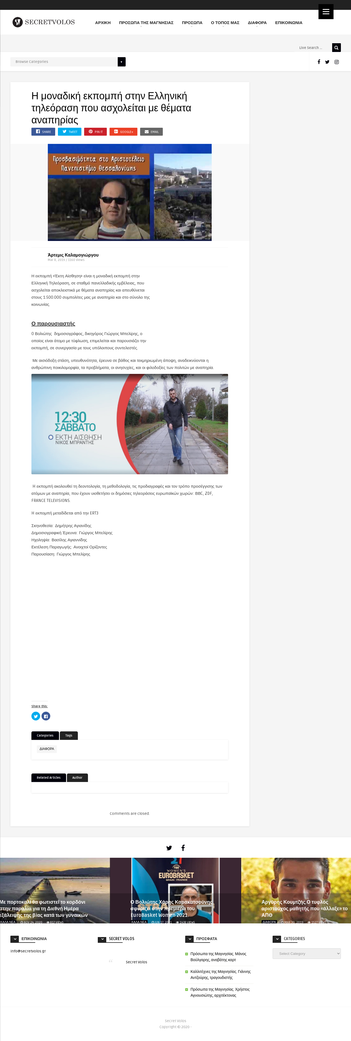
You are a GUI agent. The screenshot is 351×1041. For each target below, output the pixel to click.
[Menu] (326, 11)
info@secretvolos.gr (28, 951)
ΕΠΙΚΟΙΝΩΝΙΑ (289, 22)
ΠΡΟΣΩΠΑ (192, 23)
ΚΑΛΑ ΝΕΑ (139, 922)
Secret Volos (121, 939)
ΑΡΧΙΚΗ (103, 22)
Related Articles (49, 778)
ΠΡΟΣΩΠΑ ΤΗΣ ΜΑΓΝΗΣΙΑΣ (146, 23)
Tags (68, 736)
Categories (45, 736)
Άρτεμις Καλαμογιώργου (73, 255)
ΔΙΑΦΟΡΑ (257, 23)
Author (77, 778)
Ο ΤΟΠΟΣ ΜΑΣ (225, 23)
